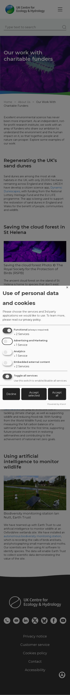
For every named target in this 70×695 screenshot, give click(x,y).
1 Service (20, 345)
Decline (11, 394)
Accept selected (34, 394)
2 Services (21, 334)
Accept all (57, 394)
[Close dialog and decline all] (67, 288)
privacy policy (32, 319)
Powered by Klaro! (56, 404)
